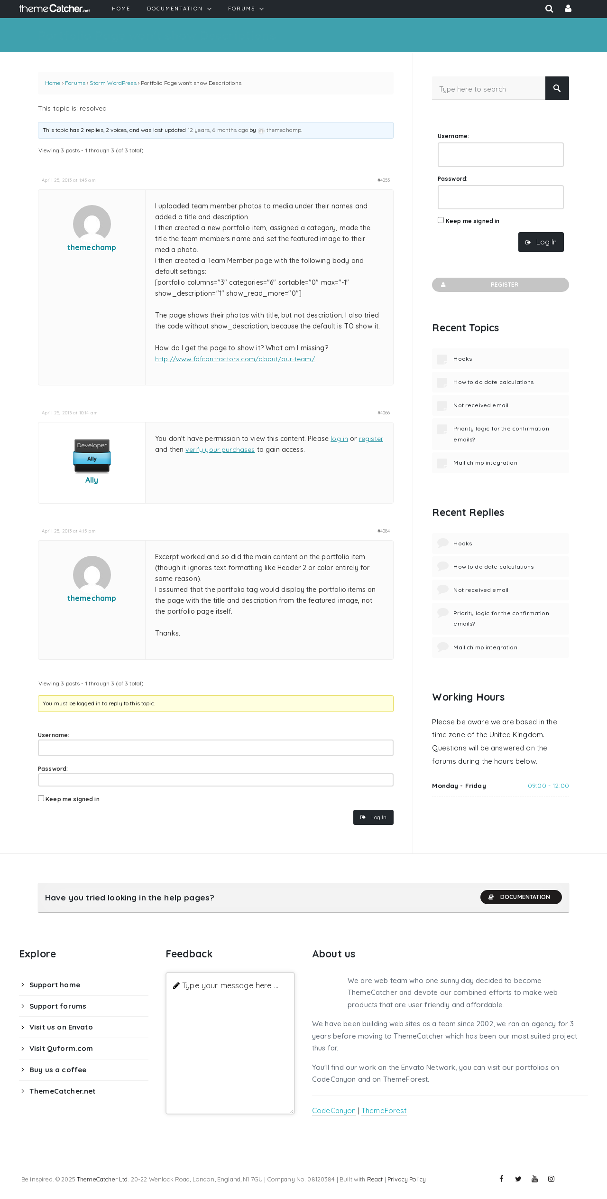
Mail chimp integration (485, 462)
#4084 (383, 531)
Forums (75, 82)
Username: (53, 735)
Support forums (57, 1006)
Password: (53, 768)
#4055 (383, 180)
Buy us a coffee (57, 1069)
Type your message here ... (230, 985)
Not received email (480, 405)
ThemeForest (384, 1110)
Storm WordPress (113, 82)
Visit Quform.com (61, 1048)
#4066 (383, 412)
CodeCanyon (334, 1110)
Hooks (462, 358)
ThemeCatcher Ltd (102, 1179)
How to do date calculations (493, 381)
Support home (54, 984)
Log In (378, 817)
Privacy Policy (406, 1179)
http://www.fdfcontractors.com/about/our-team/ (235, 359)
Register (478, 285)
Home (53, 82)
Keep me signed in (73, 799)
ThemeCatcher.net (62, 1091)
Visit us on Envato (61, 1026)
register (371, 438)
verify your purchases (220, 449)
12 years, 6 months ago (218, 129)
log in (339, 438)
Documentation (518, 897)
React (375, 1179)
